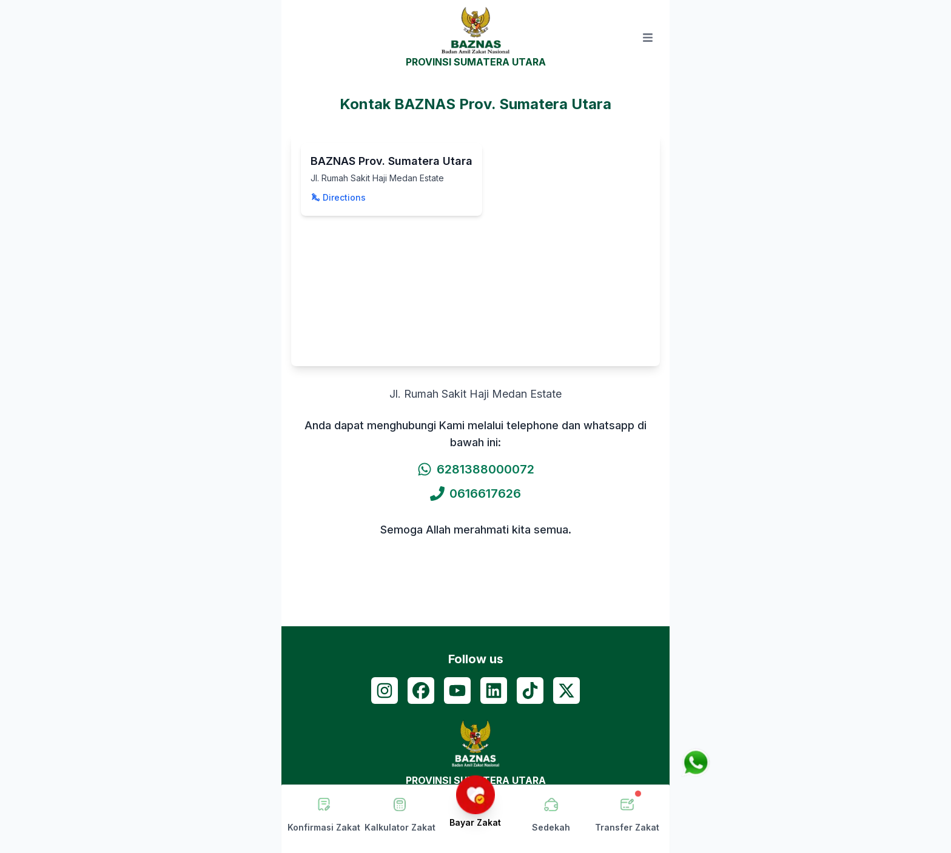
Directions (338, 197)
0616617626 (475, 493)
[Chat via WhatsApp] (695, 762)
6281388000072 (475, 469)
